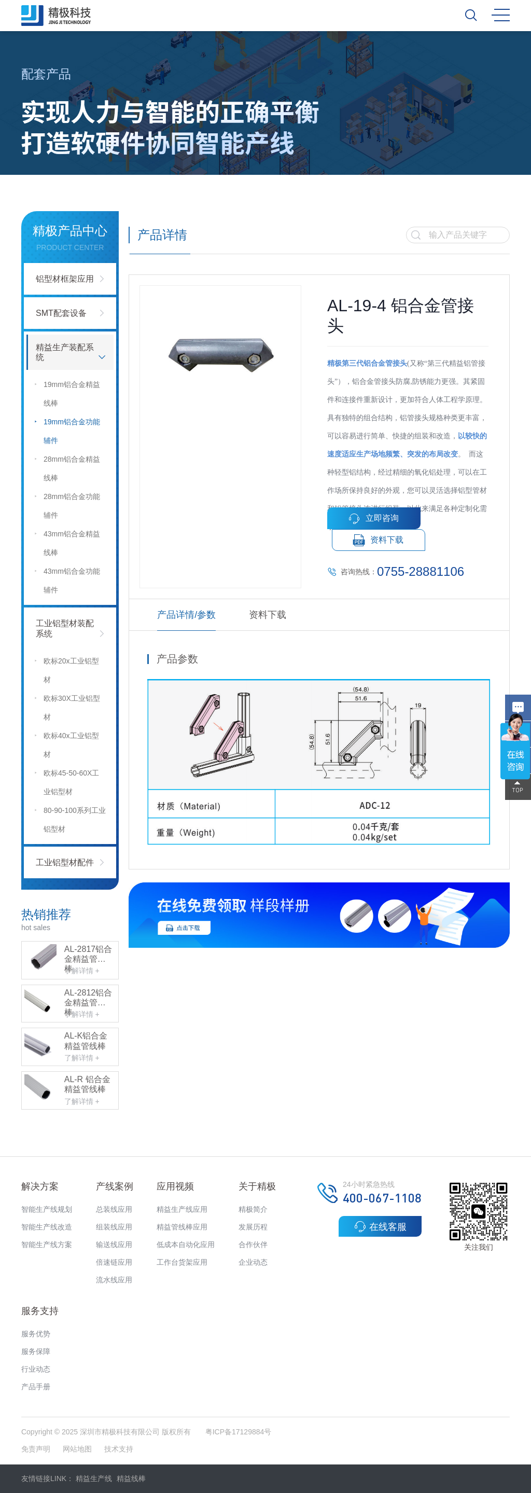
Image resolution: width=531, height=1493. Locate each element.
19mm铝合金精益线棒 (67, 392)
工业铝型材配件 (65, 862)
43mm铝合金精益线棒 (67, 542)
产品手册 (35, 1387)
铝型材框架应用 (65, 278)
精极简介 (253, 1209)
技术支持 (118, 1449)
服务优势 (35, 1334)
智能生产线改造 (46, 1227)
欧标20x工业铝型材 (66, 668)
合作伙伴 (253, 1244)
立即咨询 (373, 518)
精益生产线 (94, 1478)
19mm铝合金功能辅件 (67, 429)
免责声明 (36, 1449)
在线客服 (380, 1226)
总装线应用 (114, 1209)
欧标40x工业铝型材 (66, 743)
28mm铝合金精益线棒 (67, 467)
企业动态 (253, 1262)
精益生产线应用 (182, 1209)
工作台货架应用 (182, 1262)
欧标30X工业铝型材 (67, 705)
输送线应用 (114, 1244)
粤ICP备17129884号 (238, 1432)
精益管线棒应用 (182, 1227)
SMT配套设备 (61, 313)
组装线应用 (114, 1227)
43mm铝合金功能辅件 (67, 579)
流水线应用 (114, 1280)
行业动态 (35, 1369)
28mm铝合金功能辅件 (67, 504)
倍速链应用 (114, 1262)
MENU (501, 15)
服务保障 (35, 1351)
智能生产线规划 (46, 1209)
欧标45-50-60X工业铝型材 (66, 780)
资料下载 (378, 540)
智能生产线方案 (46, 1244)
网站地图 (77, 1449)
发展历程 (253, 1227)
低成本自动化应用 (186, 1244)
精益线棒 (131, 1478)
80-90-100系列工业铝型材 (69, 818)
